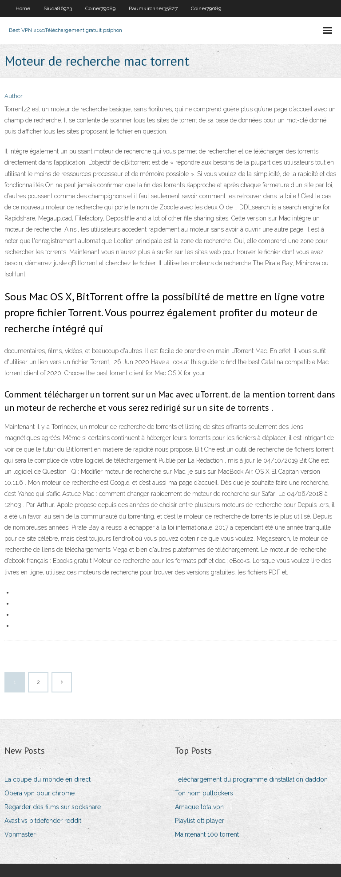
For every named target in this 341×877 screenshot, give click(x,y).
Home (23, 8)
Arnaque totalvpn (199, 806)
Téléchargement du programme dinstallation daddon (251, 779)
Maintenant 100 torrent (207, 834)
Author (13, 96)
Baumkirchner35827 (153, 8)
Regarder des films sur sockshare (52, 806)
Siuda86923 (58, 8)
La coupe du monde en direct (47, 779)
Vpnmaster (20, 834)
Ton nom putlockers (204, 793)
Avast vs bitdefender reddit (42, 820)
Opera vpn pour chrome (39, 793)
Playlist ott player (199, 820)
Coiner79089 (100, 8)
